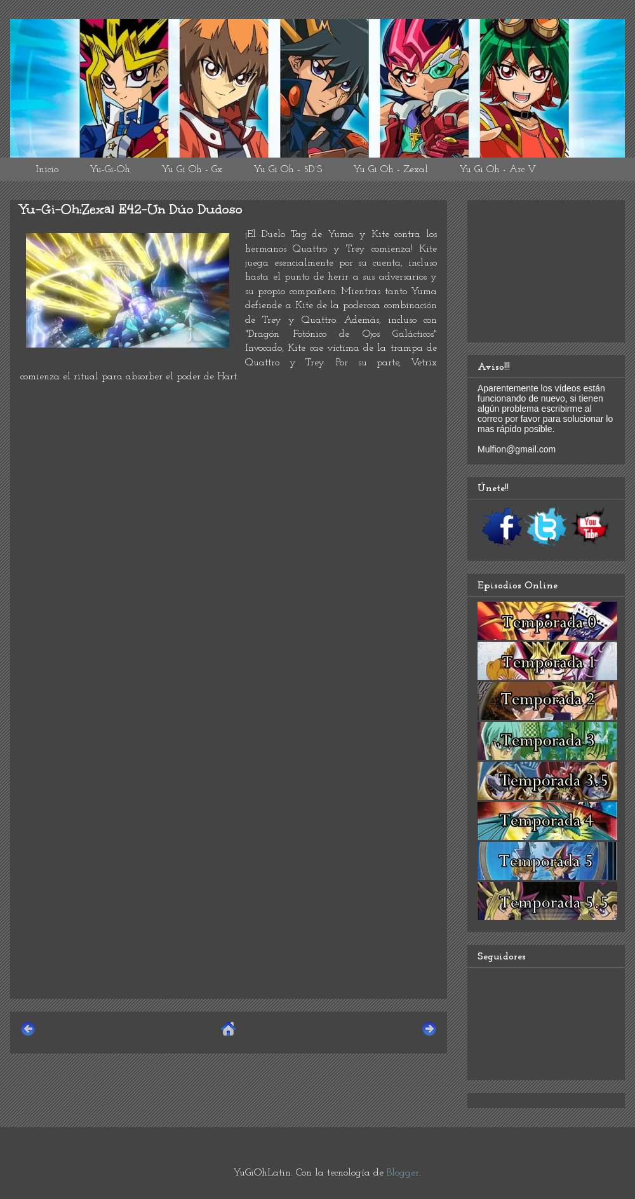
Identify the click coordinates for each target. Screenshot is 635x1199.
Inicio (47, 170)
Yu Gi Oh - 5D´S (287, 170)
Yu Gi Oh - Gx (191, 170)
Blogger (403, 1173)
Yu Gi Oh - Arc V (497, 170)
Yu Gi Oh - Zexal (390, 170)
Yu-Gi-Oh (110, 170)
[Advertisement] (228, 900)
